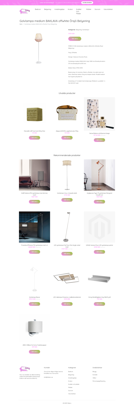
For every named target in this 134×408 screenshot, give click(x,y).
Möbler (88, 10)
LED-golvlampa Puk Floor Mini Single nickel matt (67, 248)
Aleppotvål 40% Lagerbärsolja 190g (67, 133)
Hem (21, 26)
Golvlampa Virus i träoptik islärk (67, 195)
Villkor (94, 380)
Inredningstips (59, 10)
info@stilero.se (48, 379)
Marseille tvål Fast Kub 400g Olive (34, 133)
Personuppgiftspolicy (99, 383)
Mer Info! (75, 40)
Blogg (94, 373)
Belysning (47, 10)
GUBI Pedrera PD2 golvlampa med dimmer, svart (34, 196)
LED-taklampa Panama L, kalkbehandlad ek (67, 299)
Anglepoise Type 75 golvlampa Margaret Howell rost (99, 196)
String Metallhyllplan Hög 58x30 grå (99, 299)
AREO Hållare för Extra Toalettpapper (34, 347)
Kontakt (95, 376)
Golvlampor (85, 31)
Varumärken (108, 10)
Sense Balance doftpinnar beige (99, 135)
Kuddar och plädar (78, 12)
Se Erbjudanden (87, 2)
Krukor (70, 10)
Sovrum (97, 10)
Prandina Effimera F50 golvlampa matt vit (34, 247)
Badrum (38, 10)
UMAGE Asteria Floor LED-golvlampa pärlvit (99, 247)
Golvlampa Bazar (34, 299)
